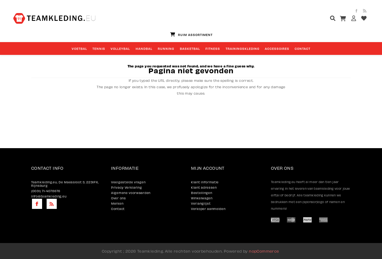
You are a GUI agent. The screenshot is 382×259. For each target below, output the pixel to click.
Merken (117, 203)
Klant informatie (205, 182)
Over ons (118, 198)
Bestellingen (201, 193)
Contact (118, 209)
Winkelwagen (202, 198)
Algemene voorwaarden (131, 193)
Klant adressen (204, 187)
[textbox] (322, 19)
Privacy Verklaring (126, 187)
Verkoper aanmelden (208, 209)
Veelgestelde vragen (128, 182)
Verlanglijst (200, 203)
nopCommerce (264, 251)
